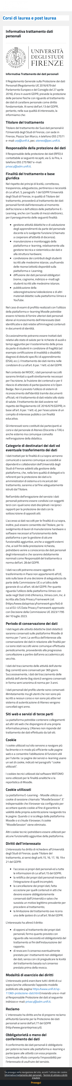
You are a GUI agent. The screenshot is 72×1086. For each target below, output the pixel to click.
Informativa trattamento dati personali (23, 1075)
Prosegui (36, 1082)
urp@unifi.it (22, 140)
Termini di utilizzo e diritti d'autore (49, 1076)
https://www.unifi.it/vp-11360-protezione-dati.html (33, 991)
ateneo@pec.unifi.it (48, 140)
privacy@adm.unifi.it (18, 166)
